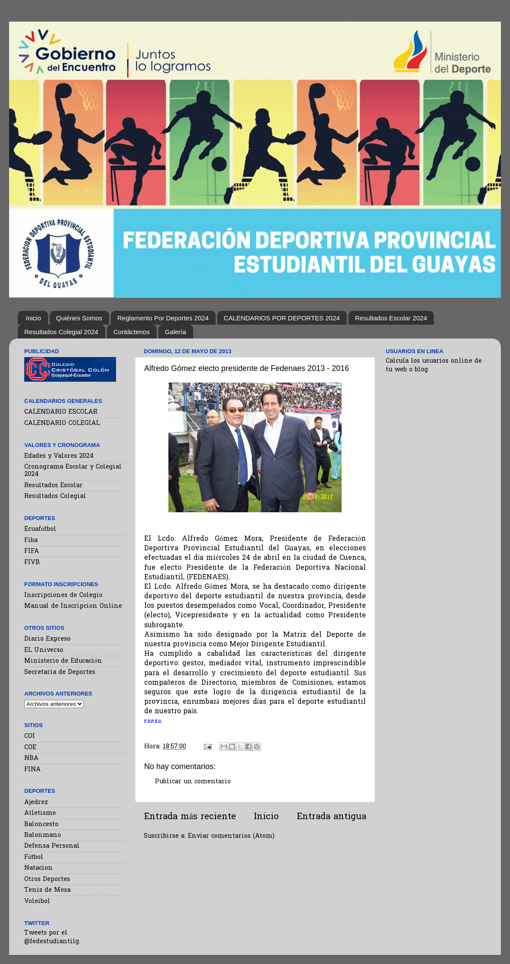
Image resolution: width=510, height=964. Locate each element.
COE (30, 747)
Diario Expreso (47, 639)
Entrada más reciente (190, 817)
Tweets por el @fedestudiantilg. (52, 937)
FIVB (32, 562)
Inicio (33, 318)
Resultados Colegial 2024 (61, 331)
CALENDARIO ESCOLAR (60, 412)
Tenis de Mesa (47, 890)
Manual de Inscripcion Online (73, 606)
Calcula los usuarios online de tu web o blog (434, 365)
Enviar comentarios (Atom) (231, 836)
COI (29, 736)
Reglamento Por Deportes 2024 (163, 318)
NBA (31, 758)
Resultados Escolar (53, 485)
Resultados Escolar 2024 (391, 318)
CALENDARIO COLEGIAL (62, 423)
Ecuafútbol (40, 529)
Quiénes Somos (79, 318)
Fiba (31, 540)
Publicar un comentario (193, 781)
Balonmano (42, 835)
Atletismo (40, 813)
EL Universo (43, 650)
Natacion (38, 868)
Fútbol (33, 857)
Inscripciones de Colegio (63, 595)
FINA (32, 769)
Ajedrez (36, 802)
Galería (175, 331)
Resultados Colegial (55, 496)
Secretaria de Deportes (59, 672)
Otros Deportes (47, 879)
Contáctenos (131, 331)
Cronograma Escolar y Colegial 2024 (73, 471)
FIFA (31, 551)
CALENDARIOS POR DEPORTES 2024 (282, 318)
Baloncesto (41, 824)
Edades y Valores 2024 (59, 456)
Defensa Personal (52, 846)
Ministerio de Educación (63, 661)
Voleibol (37, 901)
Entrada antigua (331, 817)
